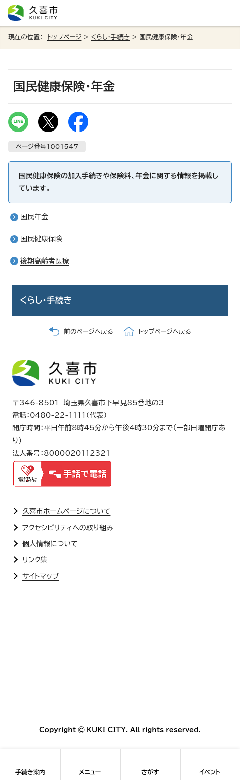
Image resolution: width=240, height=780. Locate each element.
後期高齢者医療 (44, 261)
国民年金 (34, 216)
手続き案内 (30, 772)
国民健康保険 (41, 238)
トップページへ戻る (164, 331)
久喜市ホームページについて (66, 511)
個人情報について (50, 543)
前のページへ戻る (88, 331)
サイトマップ (40, 576)
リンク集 (35, 559)
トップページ (64, 37)
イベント (209, 772)
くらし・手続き (110, 37)
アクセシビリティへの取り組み (67, 527)
